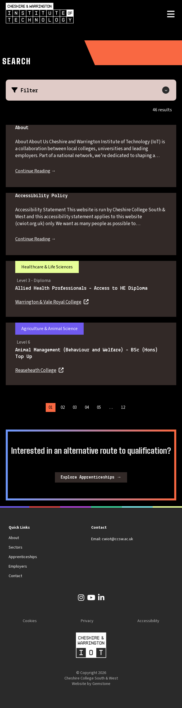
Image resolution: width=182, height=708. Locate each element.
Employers (18, 566)
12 (123, 407)
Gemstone (101, 684)
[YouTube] (91, 599)
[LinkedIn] (101, 599)
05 (99, 407)
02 (63, 407)
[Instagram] (81, 599)
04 (87, 407)
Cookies (30, 621)
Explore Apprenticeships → (91, 477)
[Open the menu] (170, 15)
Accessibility (148, 621)
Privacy (87, 621)
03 (75, 407)
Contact (15, 576)
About (14, 538)
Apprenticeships (23, 557)
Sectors (15, 547)
